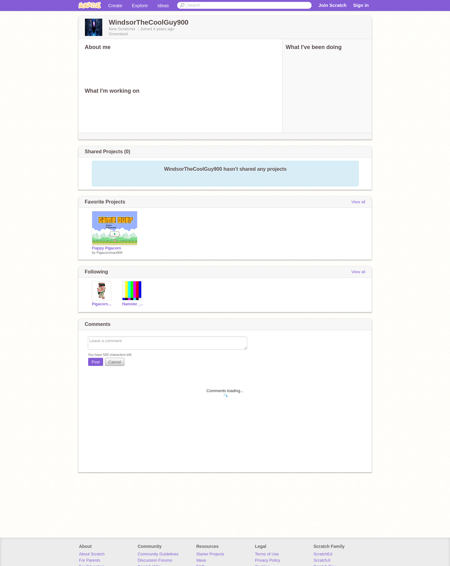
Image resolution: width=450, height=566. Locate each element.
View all (358, 201)
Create (115, 5)
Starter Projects (210, 554)
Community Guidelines (158, 554)
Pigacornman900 (109, 252)
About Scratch (92, 554)
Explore (140, 5)
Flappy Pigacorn (106, 248)
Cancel (114, 362)
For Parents (89, 560)
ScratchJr (322, 560)
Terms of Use (267, 554)
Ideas (163, 5)
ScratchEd (322, 554)
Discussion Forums (155, 560)
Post (96, 362)
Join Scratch (332, 5)
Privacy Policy (267, 560)
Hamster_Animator (132, 304)
